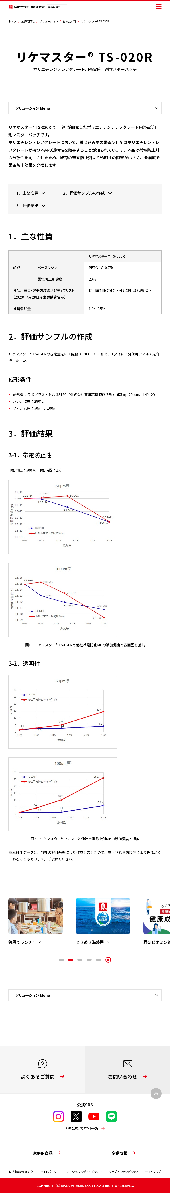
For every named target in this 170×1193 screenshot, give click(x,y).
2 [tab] (70, 960)
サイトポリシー (50, 1171)
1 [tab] (61, 960)
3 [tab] (79, 960)
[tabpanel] (35, 921)
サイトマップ (153, 1171)
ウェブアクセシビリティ (123, 1171)
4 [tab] (89, 960)
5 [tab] (98, 960)
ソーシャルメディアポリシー (84, 1171)
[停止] (108, 960)
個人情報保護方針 (21, 1171)
